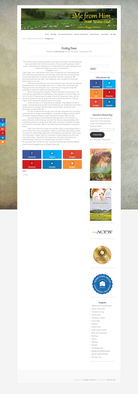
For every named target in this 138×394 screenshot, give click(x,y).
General (94, 324)
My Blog (53, 34)
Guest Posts (96, 327)
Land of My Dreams (99, 330)
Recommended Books (65, 34)
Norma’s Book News (81, 34)
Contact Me (104, 34)
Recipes (94, 345)
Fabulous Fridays (98, 318)
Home (47, 34)
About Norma (94, 34)
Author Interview (98, 309)
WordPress (111, 380)
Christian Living (98, 312)
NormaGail (59, 51)
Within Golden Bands (100, 354)
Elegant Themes (89, 380)
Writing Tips (96, 357)
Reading (95, 342)
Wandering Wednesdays (101, 351)
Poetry (94, 339)
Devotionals (96, 315)
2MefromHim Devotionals (36, 39)
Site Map (113, 34)
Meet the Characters (99, 333)
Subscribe (97, 135)
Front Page (96, 321)
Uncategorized (97, 348)
